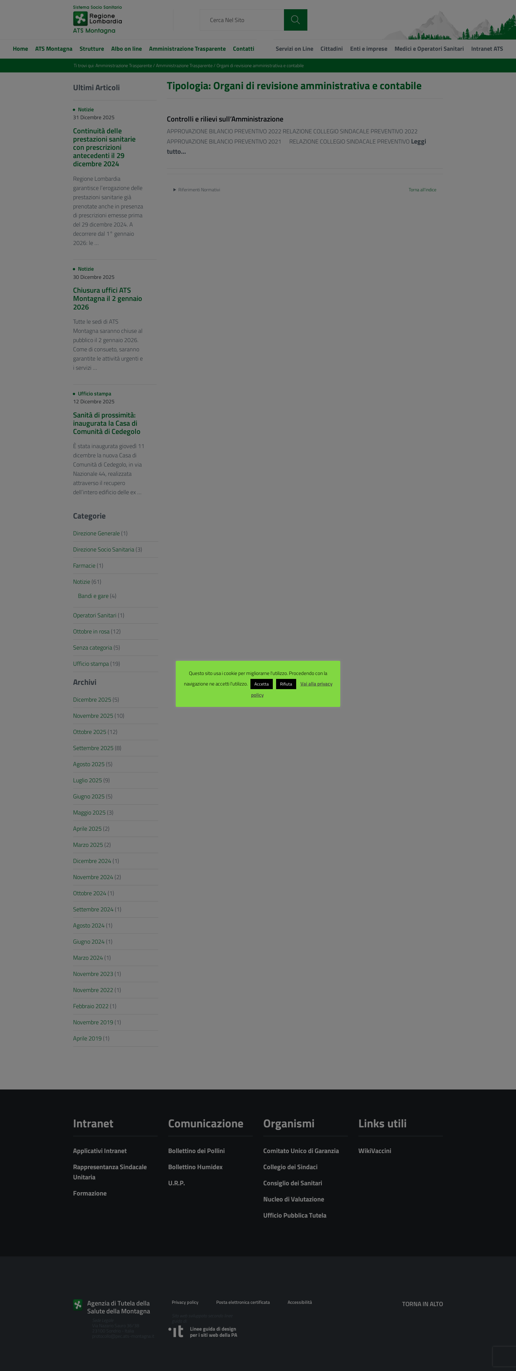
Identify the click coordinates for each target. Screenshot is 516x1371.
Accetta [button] (261, 684)
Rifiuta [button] (286, 684)
